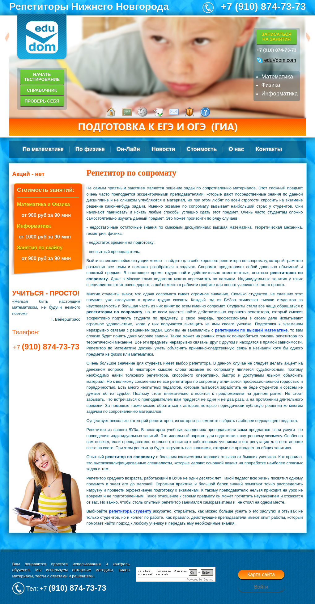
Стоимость (202, 149)
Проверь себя (41, 101)
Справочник (42, 90)
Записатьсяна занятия (276, 37)
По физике (90, 149)
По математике (43, 149)
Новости (163, 149)
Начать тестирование (42, 77)
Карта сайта (261, 574)
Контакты (269, 149)
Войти (261, 586)
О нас (236, 149)
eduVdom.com (276, 60)
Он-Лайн (128, 149)
